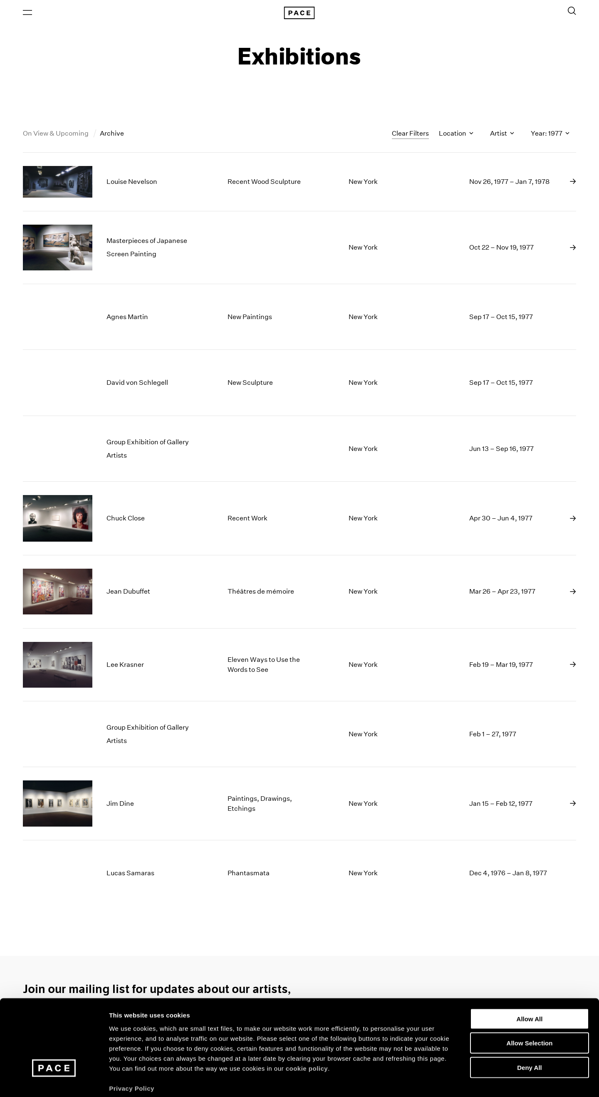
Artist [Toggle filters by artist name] (502, 135)
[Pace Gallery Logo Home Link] (299, 13)
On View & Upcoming (56, 135)
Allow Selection (530, 1001)
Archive (112, 135)
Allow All (530, 977)
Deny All (529, 1026)
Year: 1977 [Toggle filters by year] (550, 135)
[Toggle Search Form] (572, 11)
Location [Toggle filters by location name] (456, 135)
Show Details (437, 1080)
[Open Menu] (27, 12)
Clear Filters (410, 134)
